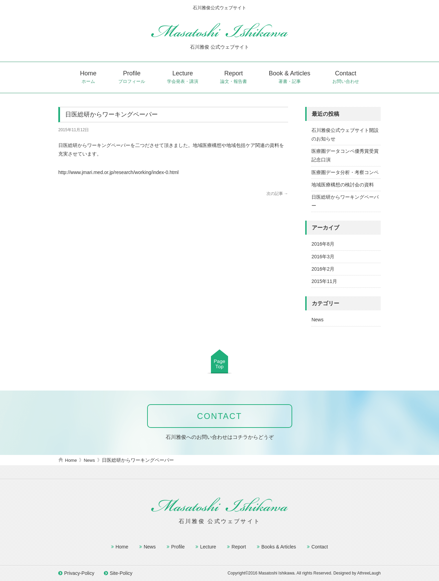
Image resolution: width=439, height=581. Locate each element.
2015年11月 (324, 281)
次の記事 (277, 193)
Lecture (182, 77)
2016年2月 (322, 269)
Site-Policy (121, 573)
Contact (345, 77)
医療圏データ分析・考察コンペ (345, 172)
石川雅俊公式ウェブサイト (219, 30)
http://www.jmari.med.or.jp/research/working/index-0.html (118, 172)
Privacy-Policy (79, 573)
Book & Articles (289, 77)
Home (88, 77)
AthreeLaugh (369, 573)
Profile (131, 77)
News (317, 319)
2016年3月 (322, 256)
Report (233, 77)
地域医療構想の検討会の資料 (342, 184)
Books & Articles (278, 546)
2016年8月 (322, 244)
